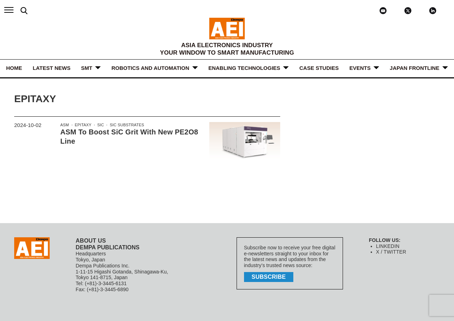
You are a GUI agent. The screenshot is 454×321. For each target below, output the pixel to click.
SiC (99, 125)
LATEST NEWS (51, 68)
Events (360, 68)
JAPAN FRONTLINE (414, 68)
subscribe (269, 276)
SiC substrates (125, 125)
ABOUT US (90, 241)
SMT (87, 68)
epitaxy (82, 125)
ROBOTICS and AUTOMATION (150, 68)
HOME (14, 68)
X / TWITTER (390, 252)
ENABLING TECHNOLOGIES (245, 68)
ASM (64, 125)
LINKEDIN (387, 246)
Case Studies (319, 68)
